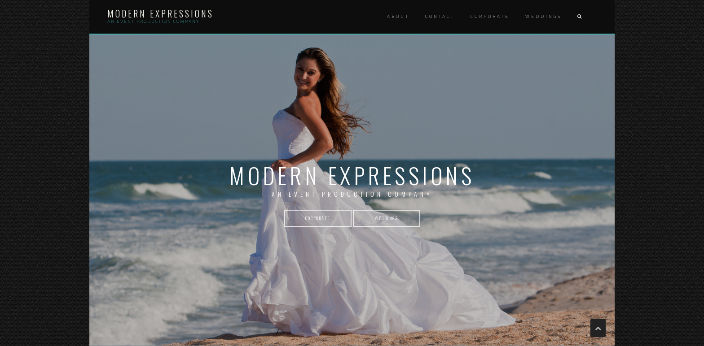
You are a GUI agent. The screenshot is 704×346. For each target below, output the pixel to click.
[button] (579, 17)
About (398, 16)
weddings (386, 218)
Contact (440, 16)
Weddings (543, 16)
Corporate (490, 16)
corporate (317, 218)
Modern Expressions (160, 13)
